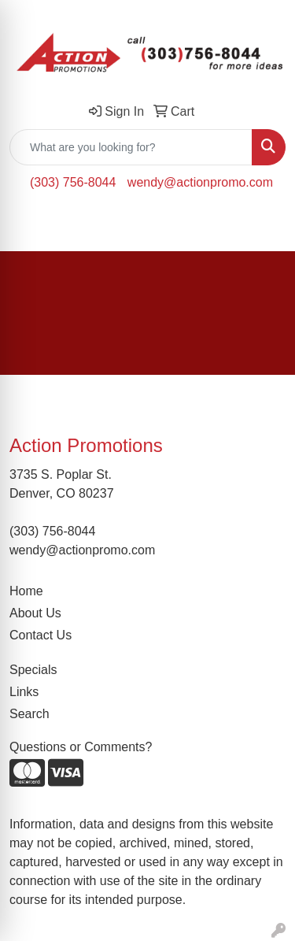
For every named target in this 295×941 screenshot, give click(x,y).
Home (26, 591)
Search (29, 714)
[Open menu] (263, 227)
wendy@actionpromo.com (200, 182)
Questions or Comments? (80, 747)
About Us (35, 613)
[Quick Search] (131, 147)
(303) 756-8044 (73, 182)
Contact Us (40, 635)
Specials (33, 669)
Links (24, 691)
